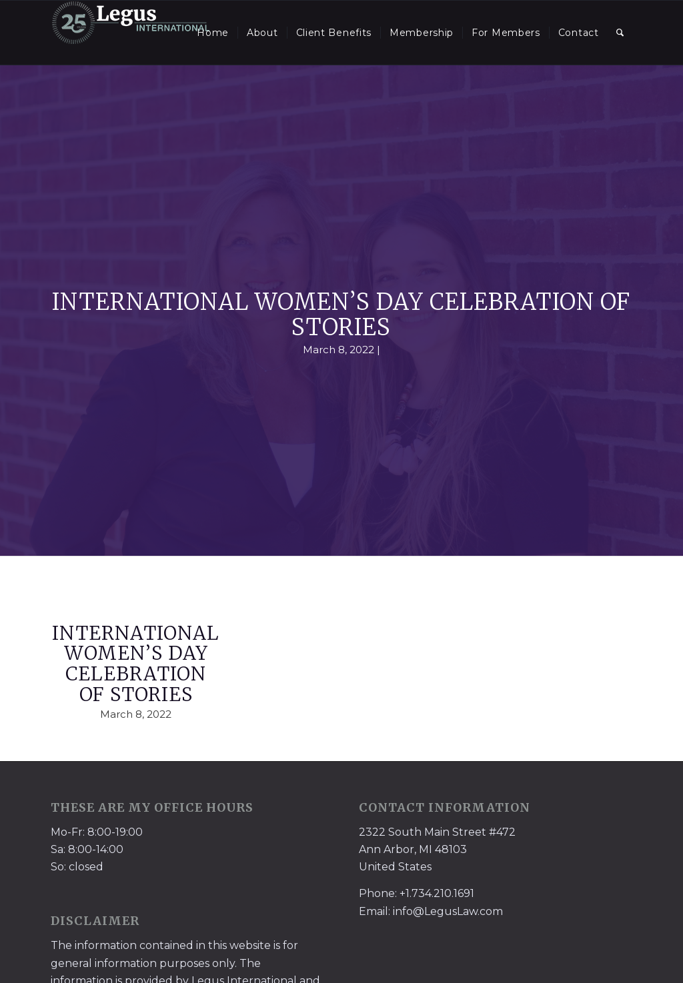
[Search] (620, 33)
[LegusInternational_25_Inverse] (131, 33)
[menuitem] (212, 33)
